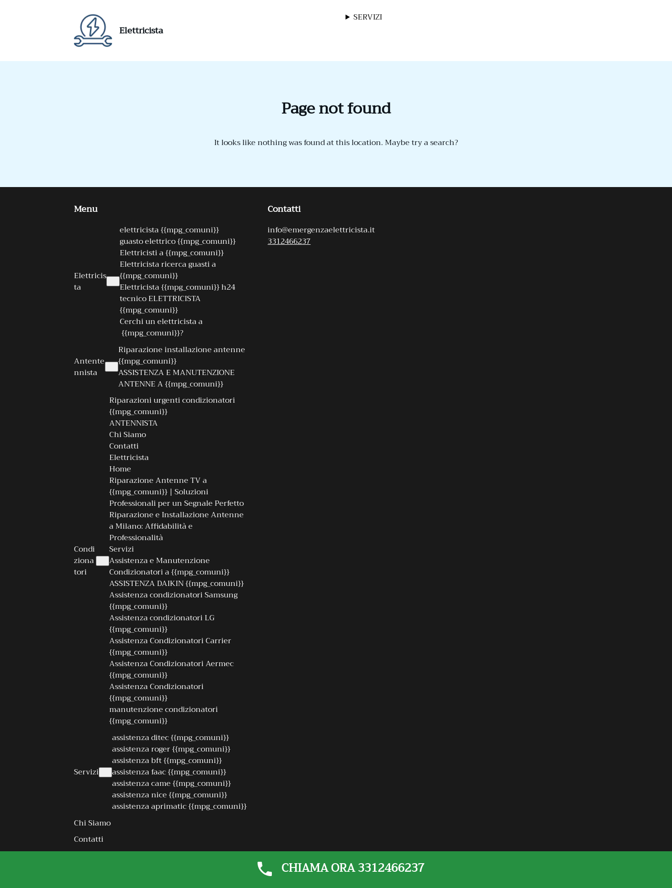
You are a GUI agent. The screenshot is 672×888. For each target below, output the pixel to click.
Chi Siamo (127, 434)
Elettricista (141, 30)
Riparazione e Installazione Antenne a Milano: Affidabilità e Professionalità (176, 526)
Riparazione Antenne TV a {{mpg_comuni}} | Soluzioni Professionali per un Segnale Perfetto (176, 492)
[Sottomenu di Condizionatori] (102, 561)
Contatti (124, 446)
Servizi (121, 549)
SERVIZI (367, 17)
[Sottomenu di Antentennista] (111, 367)
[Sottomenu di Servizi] (105, 772)
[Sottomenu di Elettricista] (113, 281)
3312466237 (289, 241)
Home (120, 469)
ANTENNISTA (133, 423)
